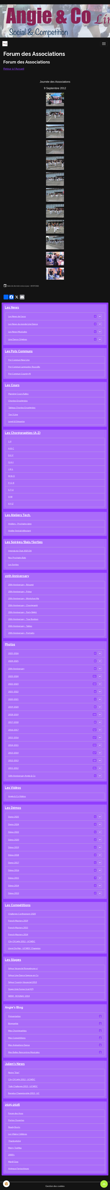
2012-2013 (13, 760)
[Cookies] (6, 1183)
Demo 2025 (13, 816)
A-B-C (11, 448)
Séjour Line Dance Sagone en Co (23, 975)
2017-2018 (13, 722)
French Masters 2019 (18, 920)
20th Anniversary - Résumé (21, 584)
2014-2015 (13, 745)
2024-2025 (13, 661)
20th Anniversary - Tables (20, 626)
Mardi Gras (13, 1161)
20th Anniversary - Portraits (21, 633)
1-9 (9, 441)
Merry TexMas (15, 1147)
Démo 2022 (13, 832)
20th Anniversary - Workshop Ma (23, 598)
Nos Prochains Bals (17, 557)
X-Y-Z (10, 503)
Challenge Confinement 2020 (22, 913)
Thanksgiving (14, 1141)
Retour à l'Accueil (13, 68)
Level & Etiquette (16, 421)
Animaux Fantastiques (18, 1168)
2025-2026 (13, 653)
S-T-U (11, 489)
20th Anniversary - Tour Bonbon (23, 619)
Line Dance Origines (17, 339)
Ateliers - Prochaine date (20, 523)
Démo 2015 (13, 878)
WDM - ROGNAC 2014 (19, 996)
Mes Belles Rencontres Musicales (55, 1052)
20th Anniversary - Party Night (22, 612)
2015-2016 (13, 737)
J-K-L (10, 469)
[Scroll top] (104, 1184)
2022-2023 (13, 684)
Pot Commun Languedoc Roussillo (24, 366)
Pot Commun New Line (19, 360)
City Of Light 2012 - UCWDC (21, 941)
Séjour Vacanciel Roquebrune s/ (23, 968)
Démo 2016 (13, 870)
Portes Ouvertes (16, 1120)
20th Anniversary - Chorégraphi (23, 605)
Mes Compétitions (55, 1038)
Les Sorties (13, 564)
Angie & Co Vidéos (17, 796)
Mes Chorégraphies (55, 1030)
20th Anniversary (16, 668)
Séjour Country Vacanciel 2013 (22, 982)
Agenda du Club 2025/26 (20, 550)
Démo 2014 (13, 885)
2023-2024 (13, 676)
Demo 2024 (13, 824)
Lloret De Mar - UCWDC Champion (24, 948)
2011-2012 (13, 768)
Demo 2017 (13, 862)
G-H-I (11, 462)
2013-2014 (13, 752)
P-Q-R (11, 483)
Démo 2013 (13, 893)
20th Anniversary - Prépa (20, 591)
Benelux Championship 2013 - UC (23, 1093)
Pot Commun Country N (19, 373)
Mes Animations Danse (55, 1045)
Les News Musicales (17, 331)
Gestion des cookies (55, 1186)
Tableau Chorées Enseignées (21, 407)
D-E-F (10, 455)
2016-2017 (13, 730)
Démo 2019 (13, 847)
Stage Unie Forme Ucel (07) (20, 989)
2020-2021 (13, 699)
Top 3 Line (13, 414)
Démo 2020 (13, 839)
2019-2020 (13, 707)
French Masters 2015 (18, 927)
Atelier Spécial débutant (19, 530)
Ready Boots (14, 1127)
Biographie (55, 1023)
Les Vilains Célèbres (17, 1134)
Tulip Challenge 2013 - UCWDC (23, 1086)
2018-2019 (13, 714)
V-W (10, 496)
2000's (11, 1154)
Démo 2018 (13, 855)
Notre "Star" (14, 1072)
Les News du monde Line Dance (23, 324)
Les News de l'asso (17, 316)
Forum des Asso (15, 1113)
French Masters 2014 (18, 934)
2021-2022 (13, 691)
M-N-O (11, 476)
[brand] (5, 43)
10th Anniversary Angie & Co (21, 775)
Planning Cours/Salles (18, 393)
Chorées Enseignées (18, 400)
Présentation (55, 1016)
